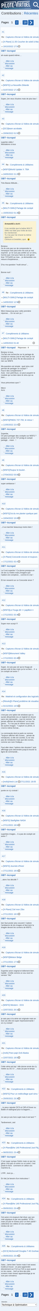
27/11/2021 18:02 (11, 871)
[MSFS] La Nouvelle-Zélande (16, 85)
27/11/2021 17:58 (11, 962)
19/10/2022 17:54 (11, 46)
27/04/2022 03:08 (11, 475)
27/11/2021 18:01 (11, 914)
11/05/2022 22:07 (11, 425)
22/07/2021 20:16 (11, 1010)
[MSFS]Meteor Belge (12, 957)
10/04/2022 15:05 (11, 518)
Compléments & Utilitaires (21, 165)
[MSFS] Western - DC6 (13, 1005)
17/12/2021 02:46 (11, 615)
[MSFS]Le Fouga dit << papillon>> (18, 610)
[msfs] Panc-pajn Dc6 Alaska (16, 1053)
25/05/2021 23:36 (11, 1098)
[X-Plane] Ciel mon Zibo (13, 909)
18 (25, 22)
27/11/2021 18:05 (28, 781)
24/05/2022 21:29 (11, 174)
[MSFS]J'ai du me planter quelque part (20, 513)
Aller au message (9, 67)
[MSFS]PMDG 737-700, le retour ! (18, 420)
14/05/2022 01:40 (11, 343)
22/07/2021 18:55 (11, 1057)
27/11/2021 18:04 (11, 825)
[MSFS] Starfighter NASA (14, 820)
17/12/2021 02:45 (11, 658)
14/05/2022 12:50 (11, 302)
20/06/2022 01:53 (11, 133)
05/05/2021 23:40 (11, 1256)
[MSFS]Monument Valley (14, 653)
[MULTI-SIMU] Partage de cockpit (18, 208)
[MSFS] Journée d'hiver (13, 866)
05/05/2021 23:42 (11, 1208)
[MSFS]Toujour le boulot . (14, 470)
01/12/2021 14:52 (11, 706)
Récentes (31, 13)
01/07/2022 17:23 (11, 90)
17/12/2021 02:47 (11, 561)
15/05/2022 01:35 (11, 213)
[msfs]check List (10, 781)
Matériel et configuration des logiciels (22, 696)
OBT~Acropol (8, 51)
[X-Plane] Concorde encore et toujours (20, 557)
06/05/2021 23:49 (11, 1152)
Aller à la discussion (10, 62)
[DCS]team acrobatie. (12, 128)
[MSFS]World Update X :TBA (16, 169)
